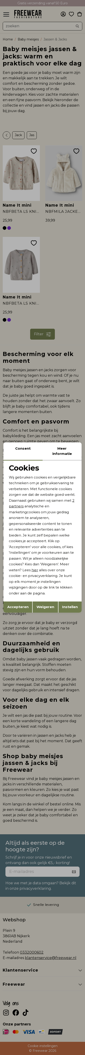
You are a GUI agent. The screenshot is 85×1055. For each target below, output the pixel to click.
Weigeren (45, 607)
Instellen (70, 607)
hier (35, 570)
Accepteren (18, 607)
